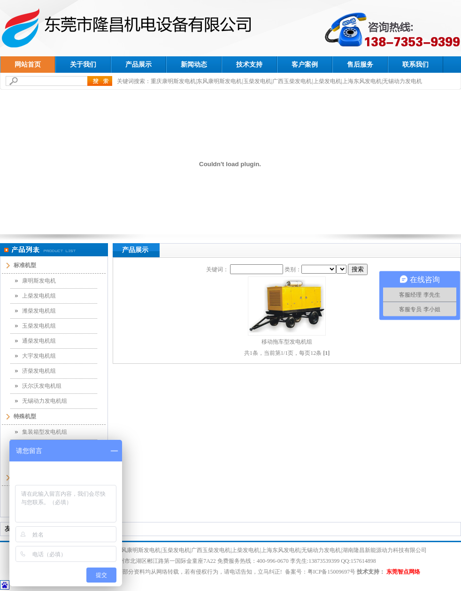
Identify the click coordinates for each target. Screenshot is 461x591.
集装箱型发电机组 (44, 432)
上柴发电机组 (39, 295)
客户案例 (305, 64)
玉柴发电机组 (39, 325)
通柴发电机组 (39, 341)
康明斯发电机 (39, 280)
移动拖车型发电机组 (286, 341)
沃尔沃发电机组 (41, 386)
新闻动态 (194, 64)
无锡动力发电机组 (44, 401)
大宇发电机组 (39, 356)
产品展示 (138, 64)
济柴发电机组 (39, 371)
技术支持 (249, 64)
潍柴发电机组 (39, 310)
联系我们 (415, 64)
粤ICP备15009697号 (331, 571)
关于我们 (83, 64)
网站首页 (28, 64)
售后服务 (360, 64)
